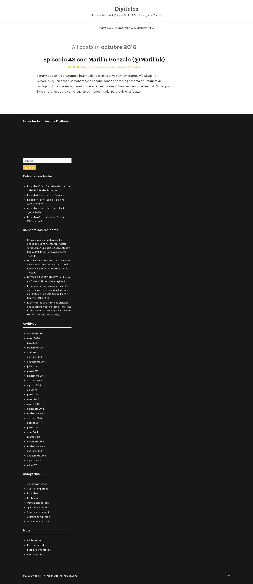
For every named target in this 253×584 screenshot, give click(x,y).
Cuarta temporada (92, 67)
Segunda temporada (38, 512)
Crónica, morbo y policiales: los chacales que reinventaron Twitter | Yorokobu (47, 244)
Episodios (110, 67)
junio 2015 (32, 394)
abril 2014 (32, 432)
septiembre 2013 (36, 455)
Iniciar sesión (34, 540)
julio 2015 (32, 390)
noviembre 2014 (36, 413)
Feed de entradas (37, 545)
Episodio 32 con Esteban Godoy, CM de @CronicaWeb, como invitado (48, 251)
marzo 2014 (33, 436)
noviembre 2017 (36, 347)
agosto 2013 (34, 460)
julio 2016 (32, 366)
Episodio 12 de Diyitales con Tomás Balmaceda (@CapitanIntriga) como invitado (48, 268)
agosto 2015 (34, 385)
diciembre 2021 (35, 333)
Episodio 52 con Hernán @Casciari (46, 195)
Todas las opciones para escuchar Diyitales (126, 27)
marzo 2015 (33, 404)
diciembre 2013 (35, 441)
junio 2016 (32, 371)
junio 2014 (32, 427)
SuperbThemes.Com (65, 575)
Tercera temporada (38, 521)
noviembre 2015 (36, 375)
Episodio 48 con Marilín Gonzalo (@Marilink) (104, 59)
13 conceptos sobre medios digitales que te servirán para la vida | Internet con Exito (48, 290)
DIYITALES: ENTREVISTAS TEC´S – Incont (49, 260)
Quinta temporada (37, 507)
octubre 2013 (34, 450)
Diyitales (126, 8)
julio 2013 (32, 465)
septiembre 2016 (36, 361)
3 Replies (134, 67)
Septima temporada (38, 516)
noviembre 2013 (36, 446)
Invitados (122, 67)
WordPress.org (35, 554)
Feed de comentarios (39, 549)
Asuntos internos (37, 483)
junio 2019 (32, 342)
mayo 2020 (33, 338)
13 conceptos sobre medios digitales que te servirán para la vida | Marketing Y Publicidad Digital (49, 306)
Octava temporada (38, 502)
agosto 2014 (34, 422)
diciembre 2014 (35, 408)
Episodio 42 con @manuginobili (48, 281)
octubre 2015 (34, 380)
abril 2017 (32, 352)
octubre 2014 (34, 418)
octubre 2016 (34, 356)
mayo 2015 (33, 399)
